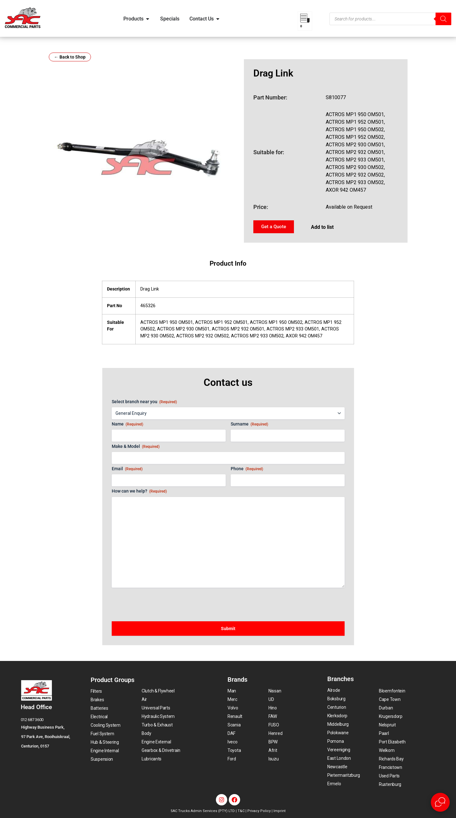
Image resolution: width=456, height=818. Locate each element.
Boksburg (336, 698)
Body (146, 733)
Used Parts (389, 775)
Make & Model (136, 446)
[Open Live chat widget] (440, 802)
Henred (275, 733)
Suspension (102, 759)
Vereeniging (338, 749)
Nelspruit (387, 724)
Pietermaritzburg (343, 775)
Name (127, 424)
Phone (247, 469)
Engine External (156, 741)
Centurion (336, 707)
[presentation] (159, 601)
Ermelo (334, 783)
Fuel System (102, 733)
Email (127, 469)
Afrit (272, 750)
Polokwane (337, 732)
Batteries (99, 708)
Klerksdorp (337, 715)
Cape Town (389, 699)
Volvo (233, 707)
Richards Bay (391, 758)
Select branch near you (144, 402)
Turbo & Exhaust (157, 724)
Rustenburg (390, 784)
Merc (232, 699)
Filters (96, 691)
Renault (235, 716)
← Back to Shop (70, 56)
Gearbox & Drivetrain (161, 750)
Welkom (386, 750)
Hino (272, 707)
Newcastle (337, 766)
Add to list (322, 227)
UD (271, 699)
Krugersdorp (391, 716)
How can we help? (139, 491)
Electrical (99, 716)
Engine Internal (105, 750)
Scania (234, 724)
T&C (241, 811)
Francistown (390, 767)
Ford (232, 758)
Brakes (97, 699)
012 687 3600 (32, 719)
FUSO (273, 724)
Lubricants (151, 758)
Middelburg (338, 724)
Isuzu (273, 758)
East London (339, 758)
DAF (231, 733)
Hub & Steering (105, 742)
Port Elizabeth (392, 741)
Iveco (233, 741)
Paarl (384, 733)
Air (144, 699)
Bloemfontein (392, 690)
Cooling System (106, 725)
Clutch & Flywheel (158, 690)
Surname (249, 424)
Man (232, 690)
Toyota (234, 750)
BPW (273, 741)
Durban (386, 707)
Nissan (274, 690)
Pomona (335, 741)
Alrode (333, 690)
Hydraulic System (158, 716)
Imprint (279, 811)
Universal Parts (156, 707)
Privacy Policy (259, 811)
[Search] (443, 19)
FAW (272, 716)
